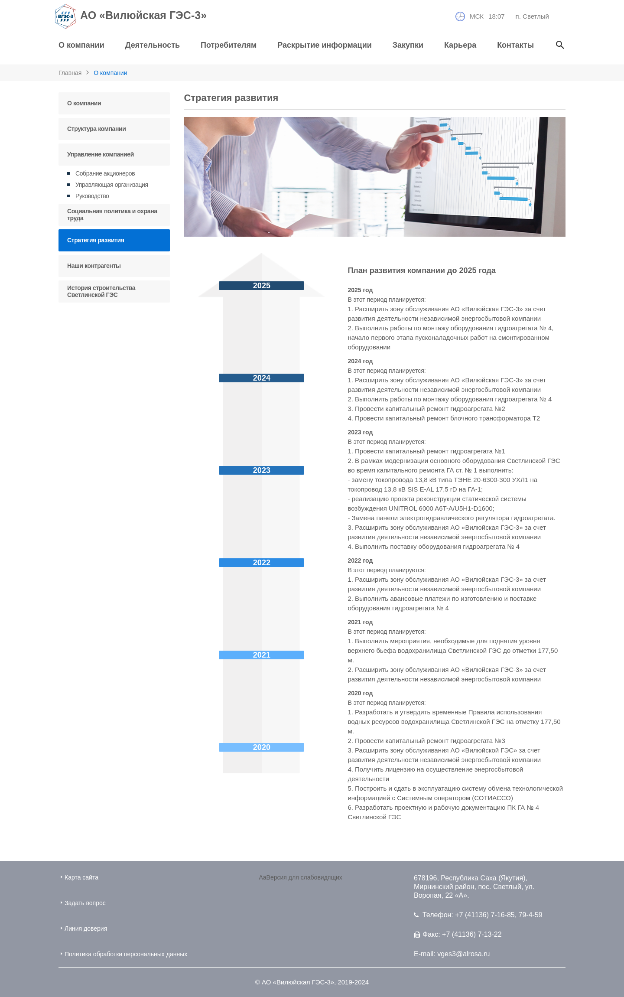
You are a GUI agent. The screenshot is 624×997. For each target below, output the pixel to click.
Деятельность (152, 45)
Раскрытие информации (324, 45)
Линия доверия (82, 928)
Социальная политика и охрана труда (112, 215)
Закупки (408, 45)
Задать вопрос (82, 902)
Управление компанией (100, 154)
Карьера (460, 45)
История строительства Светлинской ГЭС (101, 291)
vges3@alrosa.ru (463, 954)
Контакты (515, 45)
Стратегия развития (95, 240)
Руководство (92, 195)
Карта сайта (78, 877)
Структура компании (96, 128)
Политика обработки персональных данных (122, 954)
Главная (69, 72)
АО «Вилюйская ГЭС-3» (132, 16)
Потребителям (229, 45)
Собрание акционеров (105, 173)
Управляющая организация (111, 184)
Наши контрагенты (94, 265)
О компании (81, 45)
